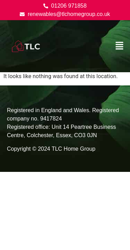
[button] (120, 46)
